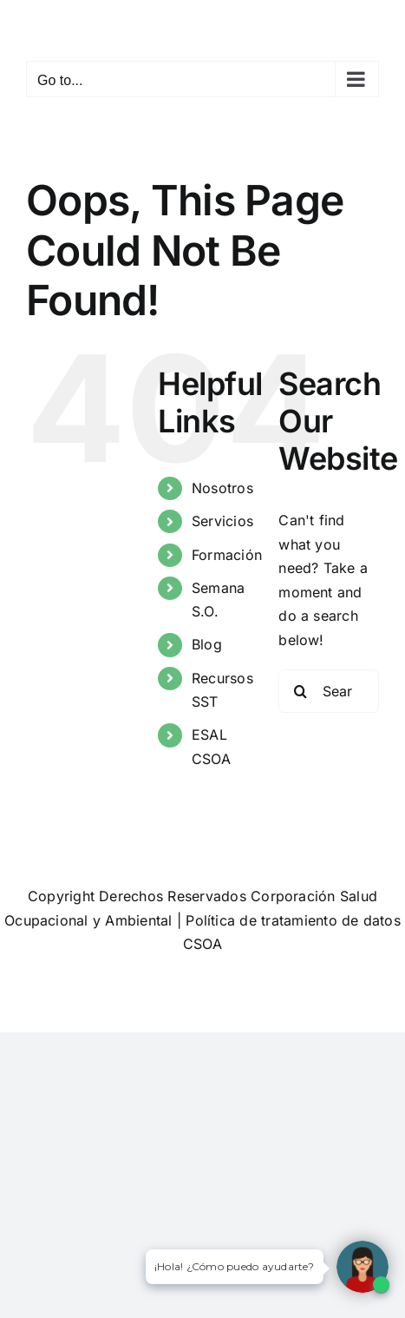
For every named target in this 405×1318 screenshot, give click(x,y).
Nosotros (222, 488)
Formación (227, 554)
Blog (207, 644)
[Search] (300, 691)
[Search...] (328, 691)
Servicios (222, 521)
